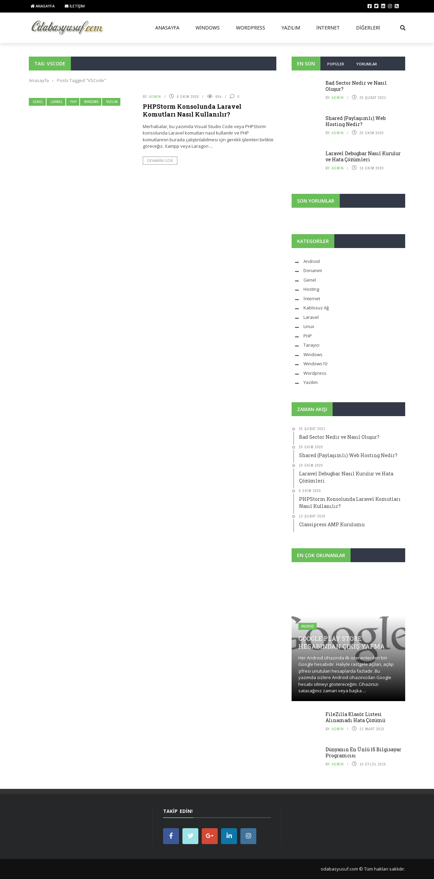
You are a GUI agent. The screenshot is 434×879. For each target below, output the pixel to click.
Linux (308, 326)
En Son (306, 63)
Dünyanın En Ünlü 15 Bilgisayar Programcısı (363, 752)
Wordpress (315, 373)
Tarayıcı (311, 345)
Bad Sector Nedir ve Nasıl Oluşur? (356, 86)
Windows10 (315, 364)
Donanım (312, 270)
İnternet (328, 27)
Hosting (311, 289)
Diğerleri (368, 27)
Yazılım (290, 27)
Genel (38, 102)
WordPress (250, 27)
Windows (208, 27)
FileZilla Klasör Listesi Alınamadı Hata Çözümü (355, 717)
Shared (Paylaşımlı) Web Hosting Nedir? (356, 121)
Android (311, 261)
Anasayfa (43, 5)
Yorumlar (366, 63)
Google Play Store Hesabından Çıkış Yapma (341, 642)
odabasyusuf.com (339, 869)
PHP (73, 102)
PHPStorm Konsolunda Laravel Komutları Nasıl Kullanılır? (192, 110)
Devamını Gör (160, 160)
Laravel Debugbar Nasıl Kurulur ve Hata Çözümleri (363, 156)
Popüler (335, 63)
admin (155, 96)
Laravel (57, 102)
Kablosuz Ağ (316, 308)
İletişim (75, 5)
